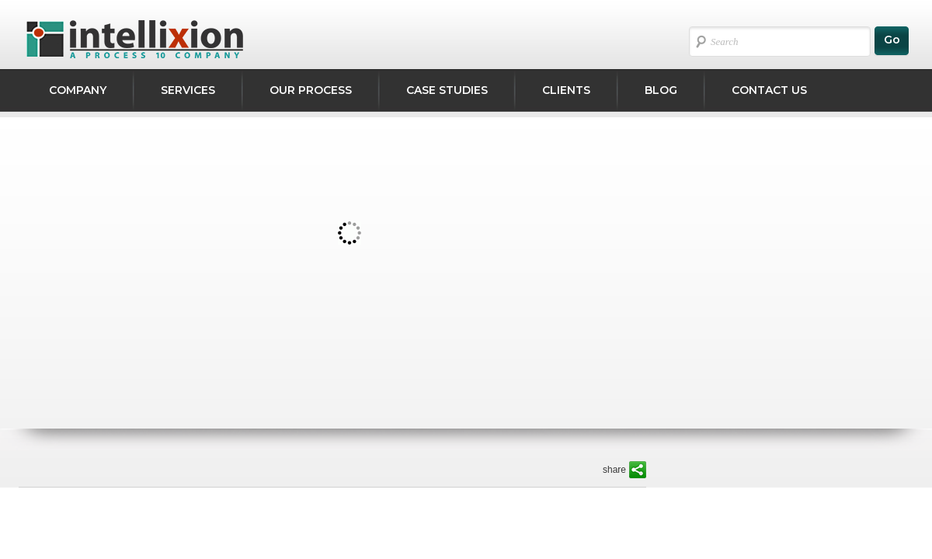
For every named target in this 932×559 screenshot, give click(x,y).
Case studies (447, 90)
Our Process (311, 90)
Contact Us (769, 90)
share (614, 469)
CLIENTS (566, 90)
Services (188, 90)
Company (77, 90)
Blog (661, 90)
